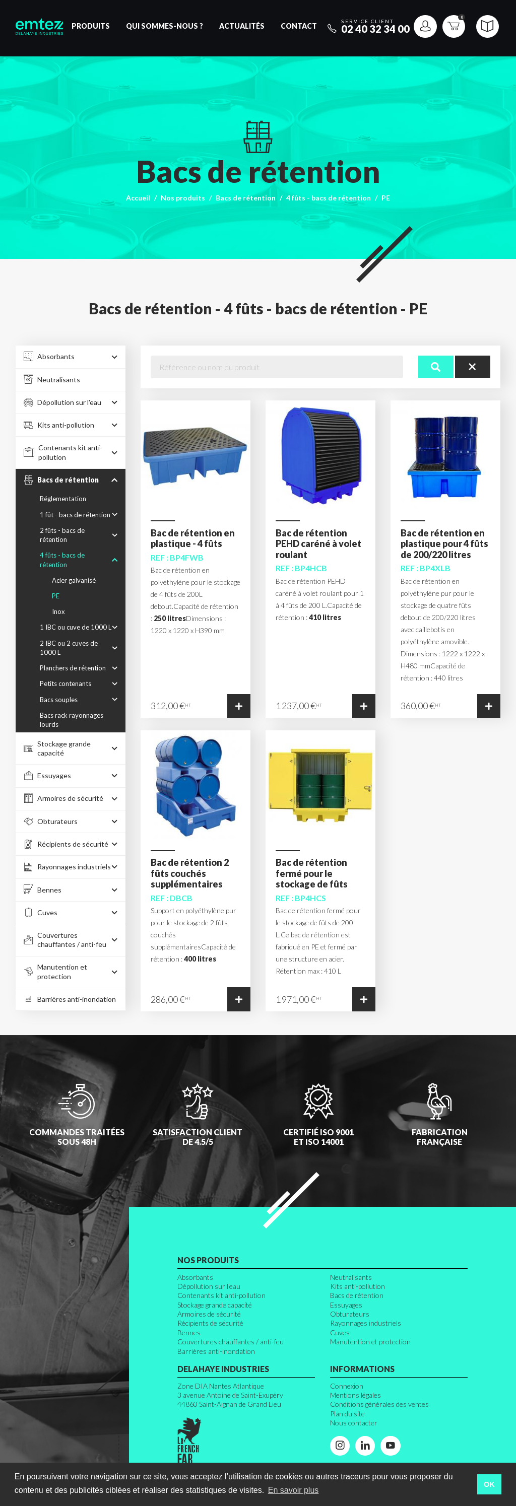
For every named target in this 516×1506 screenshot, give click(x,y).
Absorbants (195, 1277)
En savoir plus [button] (293, 1490)
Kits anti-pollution (357, 1286)
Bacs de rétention (246, 197)
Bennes (189, 1332)
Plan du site (347, 1413)
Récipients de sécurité (210, 1323)
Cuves (340, 1332)
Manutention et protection (370, 1341)
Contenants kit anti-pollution (221, 1295)
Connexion (346, 1386)
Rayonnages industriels (365, 1323)
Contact (299, 26)
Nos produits (183, 197)
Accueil (138, 197)
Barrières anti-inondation (216, 1351)
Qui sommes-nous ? (164, 26)
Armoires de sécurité (209, 1314)
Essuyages (346, 1304)
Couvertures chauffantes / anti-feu (230, 1341)
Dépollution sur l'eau (208, 1286)
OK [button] (489, 1484)
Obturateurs (349, 1314)
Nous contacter (353, 1422)
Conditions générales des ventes (379, 1404)
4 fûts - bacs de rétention (328, 197)
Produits (91, 26)
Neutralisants (351, 1277)
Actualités (242, 26)
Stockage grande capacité (214, 1304)
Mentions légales (355, 1395)
